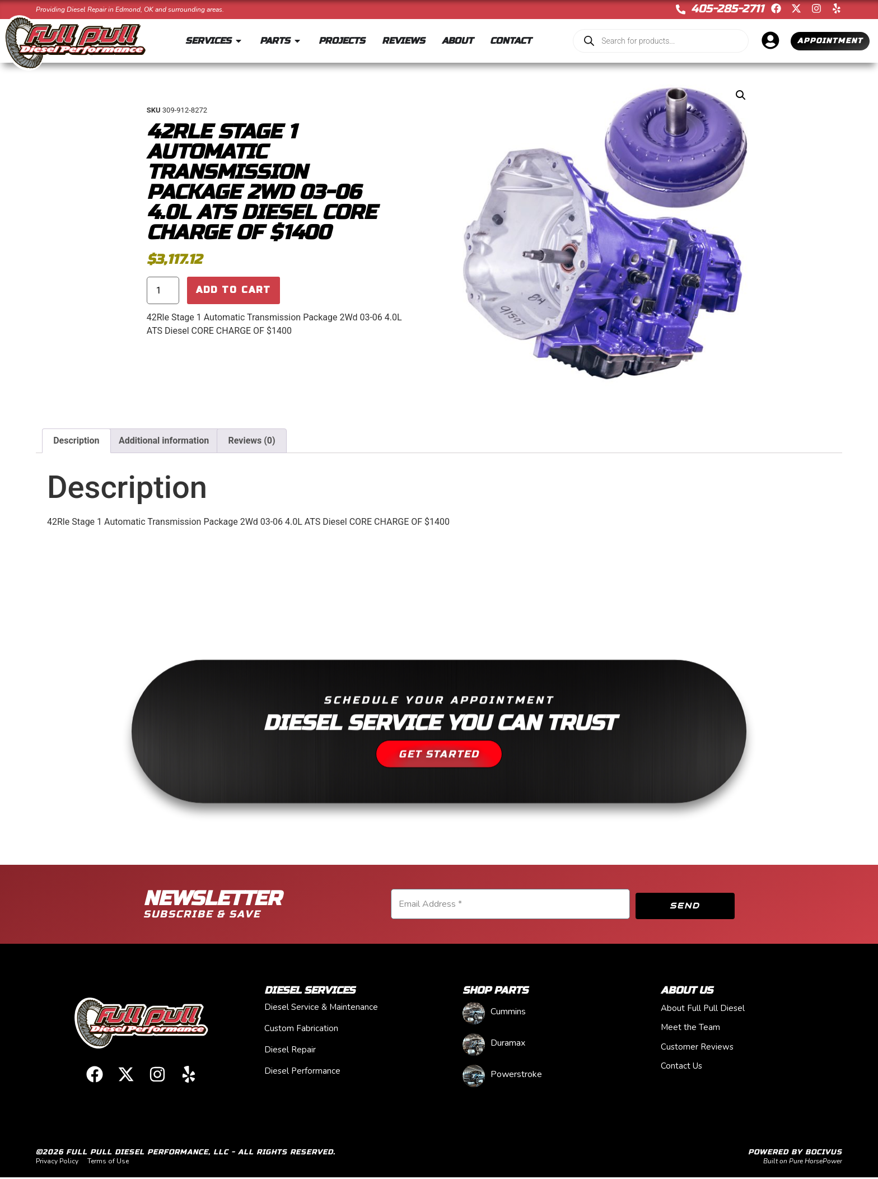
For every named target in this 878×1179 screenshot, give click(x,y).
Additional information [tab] (164, 440)
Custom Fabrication (301, 1030)
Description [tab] (76, 440)
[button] (741, 95)
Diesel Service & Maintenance (321, 1008)
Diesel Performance (302, 1072)
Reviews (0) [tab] (251, 440)
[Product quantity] (163, 291)
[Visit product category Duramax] (547, 1045)
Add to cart (233, 291)
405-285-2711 (727, 9)
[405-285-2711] (680, 9)
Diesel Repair (290, 1051)
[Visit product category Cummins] (547, 1013)
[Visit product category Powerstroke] (547, 1076)
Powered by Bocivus (795, 1153)
